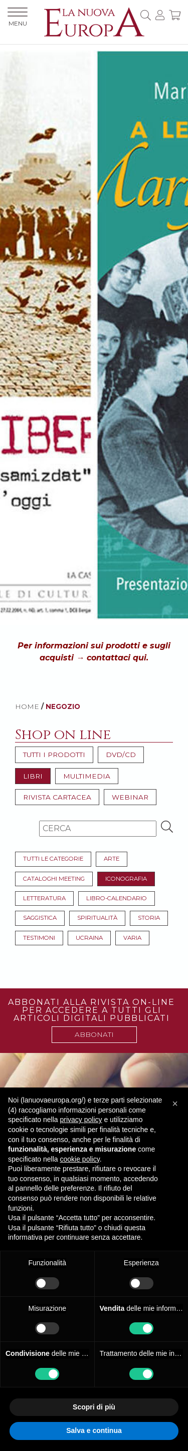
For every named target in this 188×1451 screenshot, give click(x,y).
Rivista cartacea (57, 797)
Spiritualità (97, 917)
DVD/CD (121, 755)
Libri (33, 776)
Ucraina (89, 937)
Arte (111, 858)
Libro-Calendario (116, 898)
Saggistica (40, 917)
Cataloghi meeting (54, 878)
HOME (27, 706)
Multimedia (86, 776)
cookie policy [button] (80, 1159)
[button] (175, 1104)
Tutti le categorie (53, 858)
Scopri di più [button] (94, 1407)
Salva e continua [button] (93, 1430)
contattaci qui (116, 657)
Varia (132, 937)
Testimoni (39, 937)
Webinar (130, 797)
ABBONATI (94, 1034)
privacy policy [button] (81, 1120)
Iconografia (126, 878)
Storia (149, 917)
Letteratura (44, 898)
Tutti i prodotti (54, 755)
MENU (18, 17)
